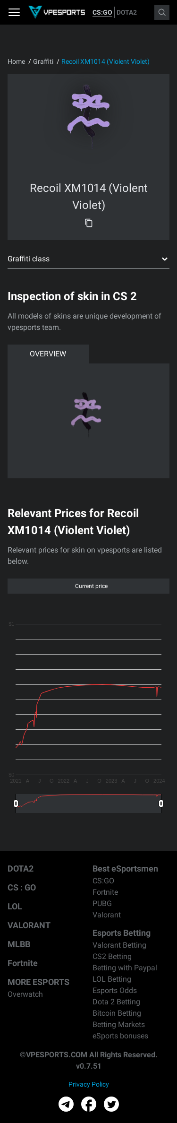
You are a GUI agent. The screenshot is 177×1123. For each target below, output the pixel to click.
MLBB (19, 944)
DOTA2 (127, 12)
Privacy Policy (88, 1084)
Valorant (107, 914)
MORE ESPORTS (38, 982)
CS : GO (22, 887)
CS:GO (102, 12)
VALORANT (29, 925)
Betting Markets (119, 1024)
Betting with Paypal (125, 967)
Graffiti (43, 61)
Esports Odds (115, 990)
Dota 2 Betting (116, 1001)
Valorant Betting (119, 945)
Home (16, 61)
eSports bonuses (120, 1035)
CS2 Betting (112, 956)
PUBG (102, 903)
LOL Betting (112, 979)
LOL (15, 906)
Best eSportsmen (125, 868)
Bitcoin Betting (117, 1013)
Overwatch (25, 994)
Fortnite (23, 963)
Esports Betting (122, 933)
